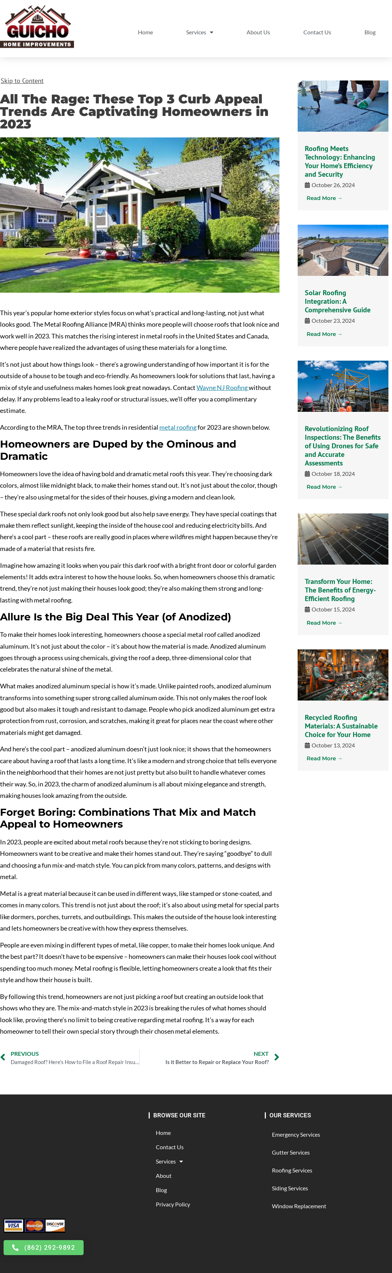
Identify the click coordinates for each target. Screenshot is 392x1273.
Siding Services (290, 1188)
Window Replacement (299, 1206)
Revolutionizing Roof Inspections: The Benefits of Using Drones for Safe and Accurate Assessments (343, 446)
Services (199, 32)
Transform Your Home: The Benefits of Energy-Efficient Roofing (340, 590)
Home (145, 32)
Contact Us (317, 32)
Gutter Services (291, 1152)
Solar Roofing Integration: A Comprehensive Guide (338, 301)
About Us (258, 32)
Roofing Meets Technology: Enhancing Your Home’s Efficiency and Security (340, 161)
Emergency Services (296, 1134)
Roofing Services (292, 1170)
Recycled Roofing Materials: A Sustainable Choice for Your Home (341, 726)
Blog (370, 32)
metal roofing (178, 427)
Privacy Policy (173, 1204)
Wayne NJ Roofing (223, 387)
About (164, 1175)
